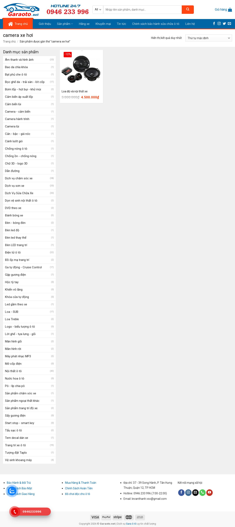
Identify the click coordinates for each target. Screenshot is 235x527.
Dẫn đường (12, 171)
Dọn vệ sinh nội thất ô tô (21, 200)
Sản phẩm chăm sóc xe (20, 393)
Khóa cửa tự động (17, 297)
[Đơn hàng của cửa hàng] (208, 37)
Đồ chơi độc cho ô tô (77, 494)
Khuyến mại (103, 24)
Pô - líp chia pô (15, 386)
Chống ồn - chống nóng (20, 156)
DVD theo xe (13, 208)
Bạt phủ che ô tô (16, 74)
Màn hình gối (13, 341)
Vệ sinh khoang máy (18, 460)
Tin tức (121, 24)
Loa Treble (12, 319)
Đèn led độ (12, 230)
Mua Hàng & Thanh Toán (80, 482)
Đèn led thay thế (15, 237)
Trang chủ (9, 41)
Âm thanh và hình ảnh (19, 60)
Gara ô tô (131, 523)
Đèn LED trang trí (16, 245)
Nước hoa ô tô (14, 378)
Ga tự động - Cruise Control (23, 267)
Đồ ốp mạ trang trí (17, 260)
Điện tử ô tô (13, 252)
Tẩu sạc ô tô (13, 430)
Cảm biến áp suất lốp (19, 97)
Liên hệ (190, 24)
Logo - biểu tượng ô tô (20, 326)
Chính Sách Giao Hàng (21, 494)
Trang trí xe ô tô (15, 445)
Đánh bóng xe (14, 215)
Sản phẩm (65, 24)
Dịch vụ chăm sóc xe (19, 178)
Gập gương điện (15, 275)
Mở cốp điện (13, 363)
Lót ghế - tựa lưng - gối (20, 334)
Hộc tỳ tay (11, 282)
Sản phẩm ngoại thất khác (22, 401)
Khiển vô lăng (13, 289)
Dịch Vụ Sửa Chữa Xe (19, 193)
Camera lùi (12, 126)
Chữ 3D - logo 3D (16, 163)
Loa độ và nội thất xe (75, 91)
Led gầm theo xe (16, 304)
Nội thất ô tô (13, 371)
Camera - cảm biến (17, 111)
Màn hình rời (13, 349)
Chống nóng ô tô (16, 148)
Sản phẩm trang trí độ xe (21, 408)
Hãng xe (84, 24)
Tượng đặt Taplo (16, 452)
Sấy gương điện (15, 415)
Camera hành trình (17, 119)
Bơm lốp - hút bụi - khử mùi (23, 89)
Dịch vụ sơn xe (14, 186)
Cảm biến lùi (13, 104)
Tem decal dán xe (16, 438)
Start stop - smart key (19, 423)
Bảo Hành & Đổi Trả (19, 482)
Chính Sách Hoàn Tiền (79, 488)
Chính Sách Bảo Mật (19, 488)
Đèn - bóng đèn (15, 223)
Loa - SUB (11, 312)
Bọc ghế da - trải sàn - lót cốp (25, 82)
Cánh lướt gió (14, 141)
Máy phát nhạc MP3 (18, 356)
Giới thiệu (45, 24)
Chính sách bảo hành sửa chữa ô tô (155, 24)
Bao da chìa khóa (16, 67)
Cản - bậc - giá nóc (17, 134)
